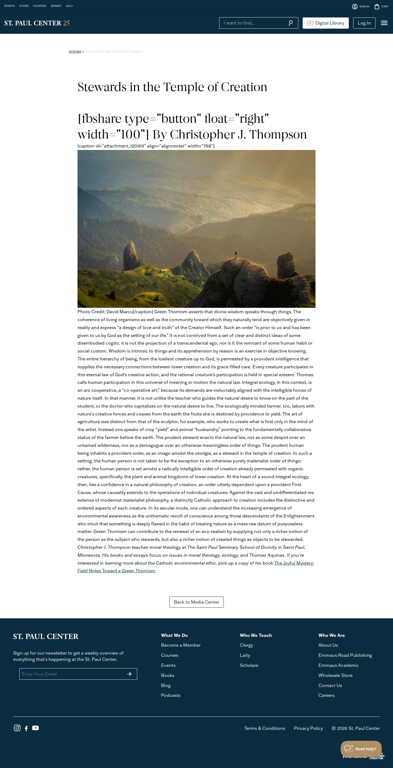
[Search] (251, 22)
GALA (69, 5)
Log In (364, 23)
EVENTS (9, 5)
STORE (24, 5)
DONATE (56, 5)
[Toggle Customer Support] (361, 749)
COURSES (39, 5)
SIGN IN (360, 6)
